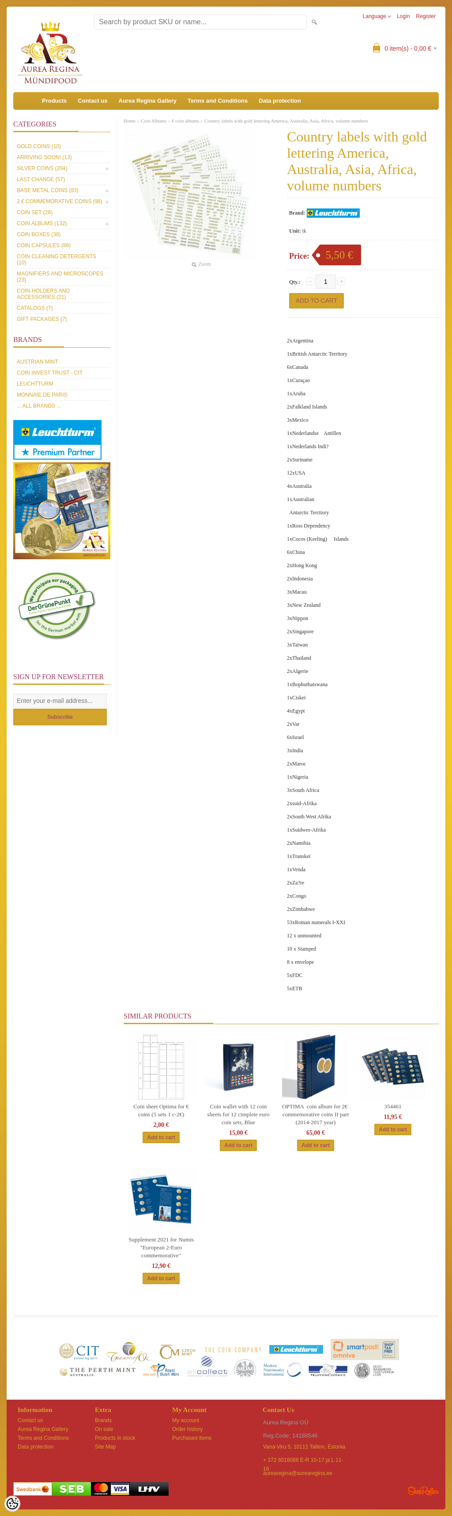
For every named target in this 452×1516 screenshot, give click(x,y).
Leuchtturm (35, 384)
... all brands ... (39, 406)
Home (130, 120)
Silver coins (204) (42, 168)
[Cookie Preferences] (12, 1504)
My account (185, 1420)
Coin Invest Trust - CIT (50, 373)
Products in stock (115, 1438)
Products (54, 100)
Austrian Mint (37, 362)
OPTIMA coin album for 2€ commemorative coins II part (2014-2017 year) (315, 1114)
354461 (393, 1106)
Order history (187, 1429)
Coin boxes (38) (38, 234)
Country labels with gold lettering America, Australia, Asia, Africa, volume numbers (286, 120)
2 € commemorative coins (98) (59, 201)
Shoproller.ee (423, 1490)
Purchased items (191, 1438)
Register (426, 16)
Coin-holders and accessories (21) (43, 294)
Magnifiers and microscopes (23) (60, 277)
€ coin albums (185, 120)
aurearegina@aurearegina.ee (297, 1473)
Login (403, 16)
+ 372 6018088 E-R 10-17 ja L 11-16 (303, 1460)
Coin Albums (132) (42, 223)
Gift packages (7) (42, 319)
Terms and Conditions (218, 100)
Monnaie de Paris (42, 395)
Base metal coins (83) (48, 190)
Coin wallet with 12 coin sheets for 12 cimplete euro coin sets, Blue (238, 1114)
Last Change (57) (41, 179)
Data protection (280, 100)
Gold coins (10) (39, 146)
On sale (104, 1429)
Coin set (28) (35, 212)
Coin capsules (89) (44, 245)
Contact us (92, 100)
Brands (103, 1420)
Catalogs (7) (35, 308)
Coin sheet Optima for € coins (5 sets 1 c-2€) (161, 1110)
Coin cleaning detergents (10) (56, 259)
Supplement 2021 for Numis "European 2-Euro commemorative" (161, 1247)
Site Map (105, 1447)
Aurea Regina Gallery (148, 100)
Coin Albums (153, 120)
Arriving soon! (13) (44, 157)
